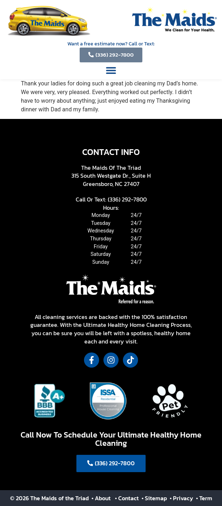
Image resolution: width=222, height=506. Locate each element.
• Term (204, 498)
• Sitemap (155, 498)
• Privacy (182, 498)
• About (100, 498)
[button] (111, 70)
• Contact (127, 498)
